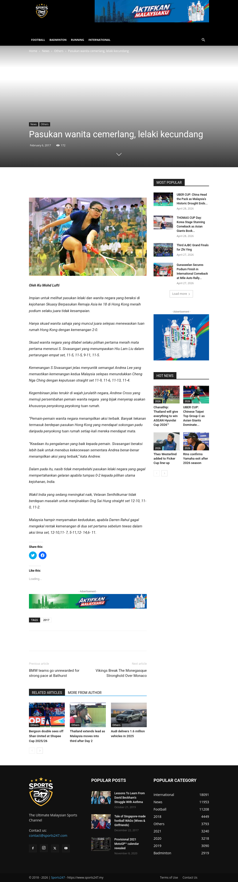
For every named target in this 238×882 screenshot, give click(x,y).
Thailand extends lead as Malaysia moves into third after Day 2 (87, 736)
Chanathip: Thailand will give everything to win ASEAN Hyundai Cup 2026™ (166, 416)
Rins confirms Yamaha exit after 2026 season (195, 458)
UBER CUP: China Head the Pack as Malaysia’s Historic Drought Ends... (192, 199)
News (45, 51)
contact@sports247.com (48, 835)
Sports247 (58, 877)
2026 (158, 401)
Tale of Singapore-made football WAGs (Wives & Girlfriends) (130, 821)
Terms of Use (169, 877)
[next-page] (40, 751)
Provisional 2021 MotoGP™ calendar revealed (126, 844)
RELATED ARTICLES (47, 693)
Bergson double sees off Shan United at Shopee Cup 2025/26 (46, 736)
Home (33, 51)
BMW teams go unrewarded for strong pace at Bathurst (54, 673)
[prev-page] (32, 751)
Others (58, 51)
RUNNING (77, 40)
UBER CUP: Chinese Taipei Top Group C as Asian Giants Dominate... (194, 416)
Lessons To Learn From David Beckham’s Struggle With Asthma (129, 798)
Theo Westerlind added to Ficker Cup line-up (165, 458)
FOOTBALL (38, 40)
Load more (181, 294)
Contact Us (190, 877)
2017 (46, 620)
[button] (203, 40)
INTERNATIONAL (99, 40)
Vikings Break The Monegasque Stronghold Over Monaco (121, 673)
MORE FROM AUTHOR (84, 693)
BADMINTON (57, 40)
